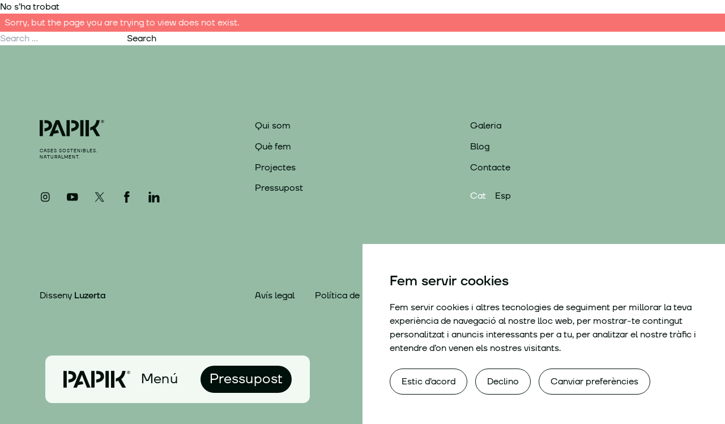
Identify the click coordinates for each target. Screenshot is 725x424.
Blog (479, 146)
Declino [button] (503, 381)
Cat (478, 196)
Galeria (485, 125)
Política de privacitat (358, 296)
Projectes (275, 167)
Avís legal (275, 296)
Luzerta (89, 295)
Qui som (273, 125)
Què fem (273, 146)
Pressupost (279, 188)
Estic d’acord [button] (428, 381)
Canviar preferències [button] (594, 381)
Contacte (490, 167)
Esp (503, 196)
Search (141, 38)
